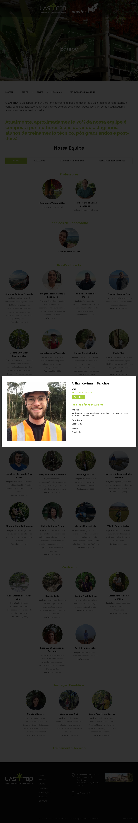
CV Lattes (78, 397)
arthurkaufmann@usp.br (82, 392)
